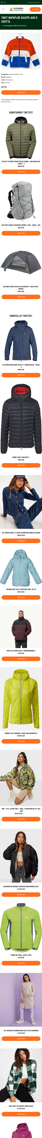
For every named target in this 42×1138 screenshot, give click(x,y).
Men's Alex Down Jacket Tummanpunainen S (21, 651)
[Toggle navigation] (3, 9)
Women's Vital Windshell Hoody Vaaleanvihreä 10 (21, 733)
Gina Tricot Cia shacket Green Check (21, 1106)
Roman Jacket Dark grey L (21, 457)
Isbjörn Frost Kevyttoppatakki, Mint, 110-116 (21, 589)
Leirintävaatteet (14, 74)
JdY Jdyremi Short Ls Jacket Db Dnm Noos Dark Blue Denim (21, 533)
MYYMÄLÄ (35, 9)
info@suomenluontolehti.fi (34, 2)
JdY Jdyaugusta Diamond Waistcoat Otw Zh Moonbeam (21, 1030)
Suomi (4, 2)
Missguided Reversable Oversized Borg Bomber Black (21, 886)
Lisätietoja (21, 92)
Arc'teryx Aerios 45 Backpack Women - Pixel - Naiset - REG (21, 225)
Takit (21, 74)
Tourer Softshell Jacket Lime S (21, 955)
